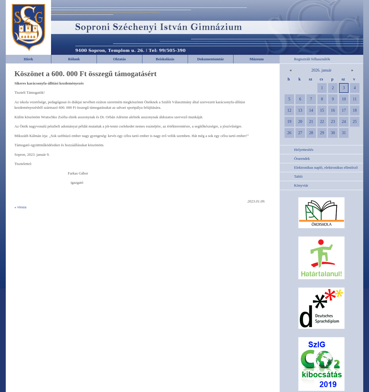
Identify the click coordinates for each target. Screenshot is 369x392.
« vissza (20, 207)
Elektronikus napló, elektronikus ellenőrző (326, 167)
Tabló (298, 176)
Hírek (28, 59)
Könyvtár (301, 185)
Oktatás (119, 59)
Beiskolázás (165, 59)
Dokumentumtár (210, 59)
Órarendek (302, 158)
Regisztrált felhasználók (312, 59)
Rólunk (74, 59)
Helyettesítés (303, 149)
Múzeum (256, 59)
